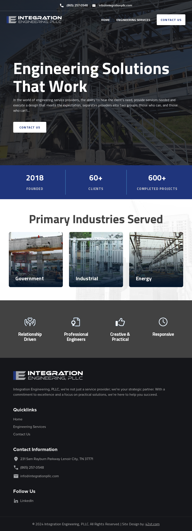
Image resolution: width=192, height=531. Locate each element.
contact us (171, 19)
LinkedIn (27, 500)
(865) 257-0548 (77, 5)
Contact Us (21, 434)
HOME (105, 19)
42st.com (152, 524)
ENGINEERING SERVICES (133, 19)
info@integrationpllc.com (115, 5)
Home (17, 419)
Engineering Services (29, 426)
